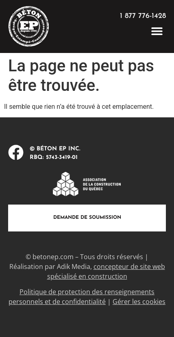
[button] (157, 31)
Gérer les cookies (139, 301)
